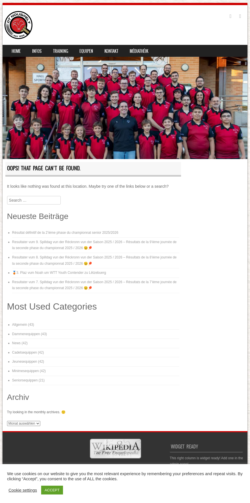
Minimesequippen (25, 371)
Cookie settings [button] (23, 490)
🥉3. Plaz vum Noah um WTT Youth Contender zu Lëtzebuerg (59, 273)
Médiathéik (139, 51)
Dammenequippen (26, 334)
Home (16, 51)
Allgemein (19, 325)
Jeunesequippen (24, 362)
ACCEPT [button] (52, 490)
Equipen (86, 51)
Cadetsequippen (24, 352)
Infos (37, 51)
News (16, 343)
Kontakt (111, 51)
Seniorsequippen (25, 380)
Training (60, 51)
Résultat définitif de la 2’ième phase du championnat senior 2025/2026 (65, 233)
